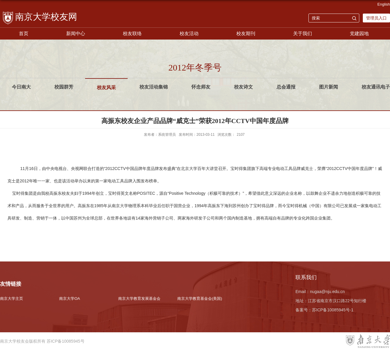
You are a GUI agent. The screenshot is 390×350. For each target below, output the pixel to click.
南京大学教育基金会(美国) (199, 298)
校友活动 (189, 33)
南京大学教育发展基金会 (139, 298)
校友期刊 (245, 33)
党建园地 (359, 33)
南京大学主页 (11, 298)
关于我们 (302, 33)
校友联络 (132, 33)
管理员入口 (376, 18)
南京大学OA (69, 298)
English (383, 4)
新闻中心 (75, 33)
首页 (23, 33)
